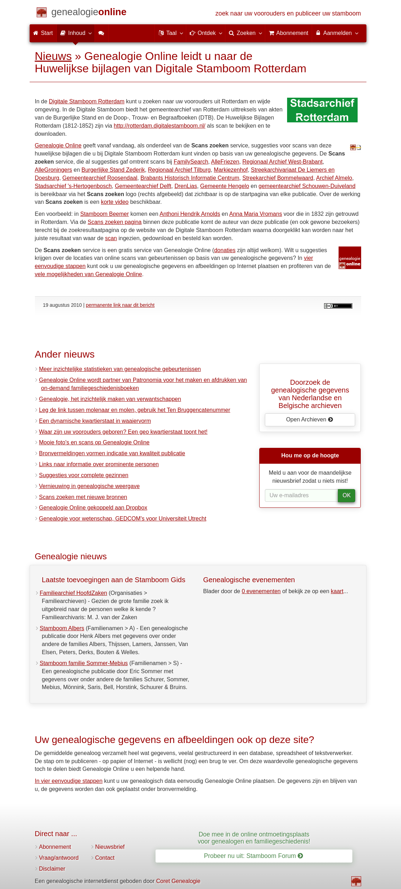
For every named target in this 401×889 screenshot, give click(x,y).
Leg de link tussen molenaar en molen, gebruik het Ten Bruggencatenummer (134, 410)
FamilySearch (191, 162)
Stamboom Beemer (104, 214)
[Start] (89, 13)
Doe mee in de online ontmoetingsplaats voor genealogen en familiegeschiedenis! (254, 838)
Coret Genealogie (178, 881)
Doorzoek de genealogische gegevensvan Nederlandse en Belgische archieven (310, 393)
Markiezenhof (231, 170)
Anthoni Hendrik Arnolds (190, 214)
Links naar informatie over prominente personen (99, 464)
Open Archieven (309, 419)
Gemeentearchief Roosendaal (100, 178)
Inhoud (75, 32)
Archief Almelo (334, 178)
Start (43, 33)
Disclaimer (52, 869)
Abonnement (55, 847)
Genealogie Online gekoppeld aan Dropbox (93, 508)
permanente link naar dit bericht (120, 305)
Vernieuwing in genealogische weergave (89, 486)
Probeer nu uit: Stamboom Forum (253, 855)
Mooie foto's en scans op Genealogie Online (94, 442)
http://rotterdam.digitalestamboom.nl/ (160, 126)
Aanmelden (337, 32)
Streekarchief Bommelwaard (277, 178)
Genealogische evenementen (249, 580)
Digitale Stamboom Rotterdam (86, 101)
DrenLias (186, 186)
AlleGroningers (53, 170)
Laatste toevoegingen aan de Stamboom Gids (114, 580)
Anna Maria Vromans (255, 214)
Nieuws (53, 56)
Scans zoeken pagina (115, 222)
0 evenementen (261, 591)
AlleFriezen (225, 162)
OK (346, 495)
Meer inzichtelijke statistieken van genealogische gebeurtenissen (120, 369)
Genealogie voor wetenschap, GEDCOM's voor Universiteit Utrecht (122, 519)
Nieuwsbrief (110, 847)
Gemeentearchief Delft (143, 186)
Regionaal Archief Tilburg (179, 170)
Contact (105, 858)
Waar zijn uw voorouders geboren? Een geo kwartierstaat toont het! (123, 432)
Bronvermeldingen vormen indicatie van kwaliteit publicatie (112, 453)
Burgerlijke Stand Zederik (113, 170)
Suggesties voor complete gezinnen (84, 475)
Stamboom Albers (62, 628)
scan (111, 238)
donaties (225, 250)
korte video (114, 202)
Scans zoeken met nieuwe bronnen (83, 497)
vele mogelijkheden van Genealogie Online (88, 274)
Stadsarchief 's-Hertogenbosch (73, 186)
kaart (337, 591)
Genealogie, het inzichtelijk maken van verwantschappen (110, 399)
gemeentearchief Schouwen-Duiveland (307, 186)
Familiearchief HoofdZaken (73, 593)
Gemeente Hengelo (224, 186)
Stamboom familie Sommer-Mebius (84, 663)
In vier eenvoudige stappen (69, 781)
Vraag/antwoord (59, 858)
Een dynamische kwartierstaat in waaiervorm (95, 421)
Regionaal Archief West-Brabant (282, 162)
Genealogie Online (58, 145)
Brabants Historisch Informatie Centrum (189, 178)
